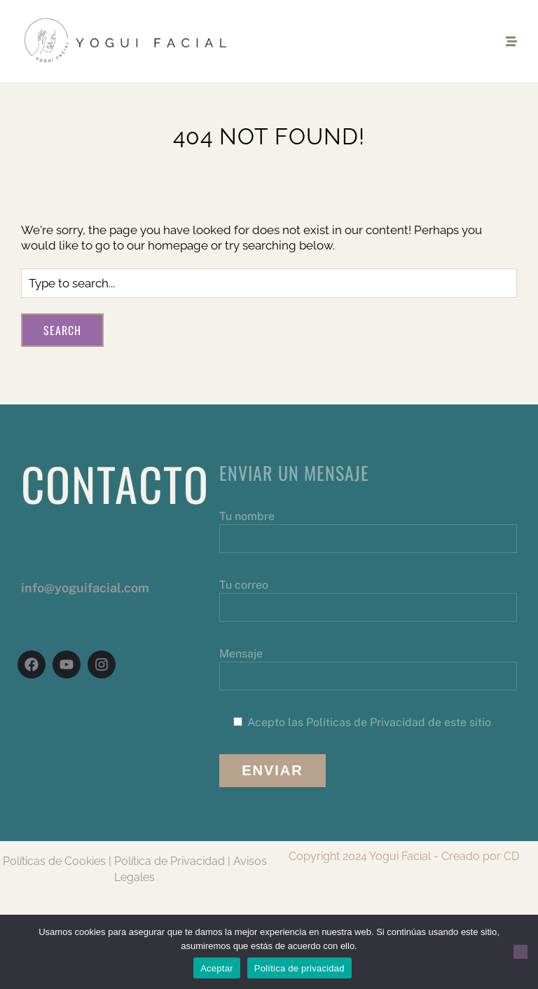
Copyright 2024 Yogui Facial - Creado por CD (404, 856)
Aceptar (216, 968)
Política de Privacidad (169, 861)
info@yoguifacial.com (85, 587)
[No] (520, 952)
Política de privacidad (299, 968)
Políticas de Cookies (54, 861)
